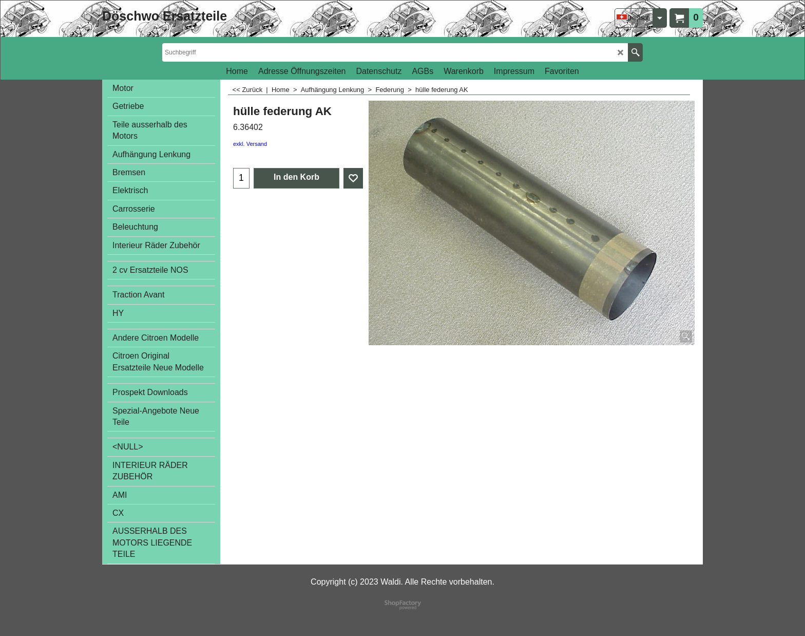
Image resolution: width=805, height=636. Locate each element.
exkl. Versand (250, 144)
